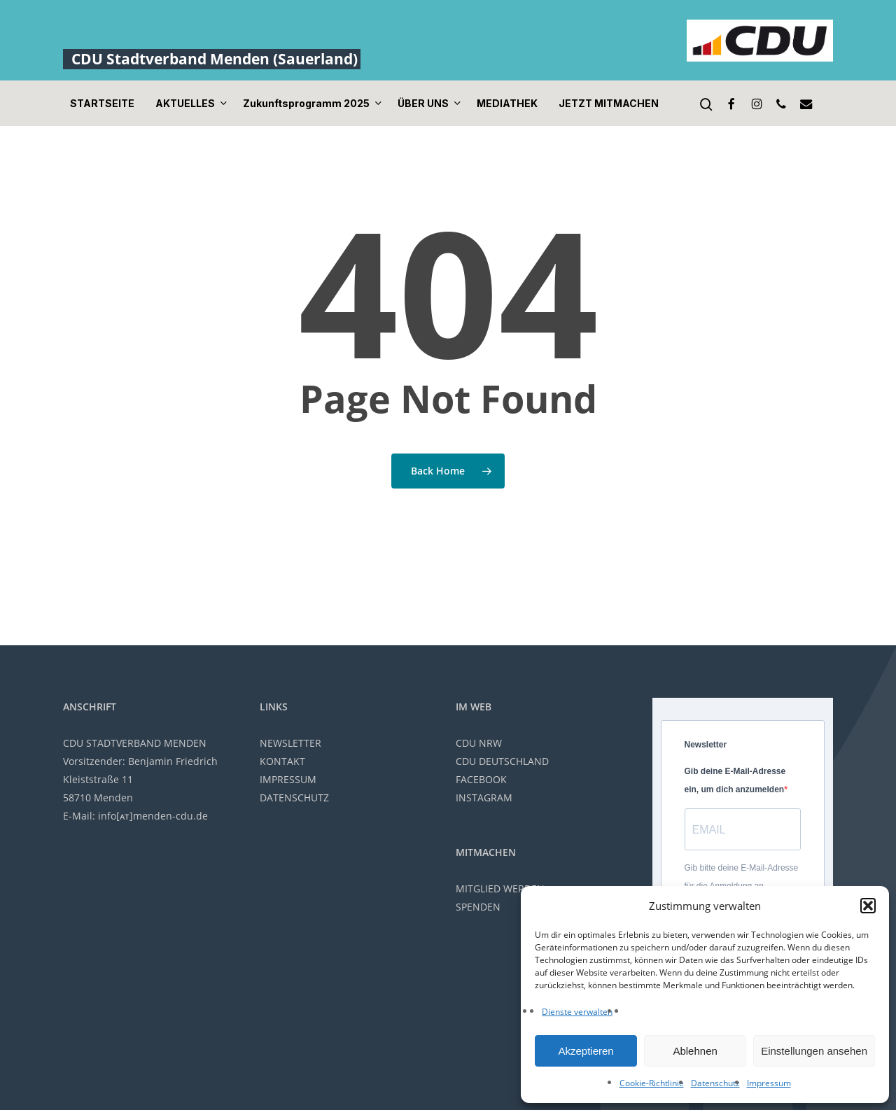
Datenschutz (715, 1083)
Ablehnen (695, 1051)
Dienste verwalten (577, 1012)
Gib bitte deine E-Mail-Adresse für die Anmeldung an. (742, 877)
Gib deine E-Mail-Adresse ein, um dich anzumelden (735, 780)
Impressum (769, 1083)
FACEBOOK (481, 779)
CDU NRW (479, 743)
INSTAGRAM (484, 797)
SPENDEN (478, 906)
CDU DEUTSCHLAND (502, 761)
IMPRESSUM (288, 779)
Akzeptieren (585, 1051)
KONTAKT (282, 761)
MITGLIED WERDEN (500, 888)
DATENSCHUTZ (294, 797)
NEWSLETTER (290, 743)
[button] (868, 906)
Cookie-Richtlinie (652, 1083)
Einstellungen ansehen (814, 1051)
